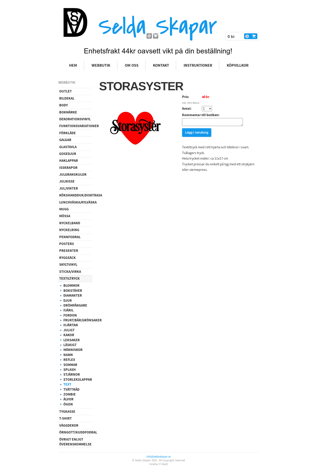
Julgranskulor (73, 174)
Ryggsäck (67, 257)
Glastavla (68, 147)
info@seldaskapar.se (158, 456)
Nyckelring (69, 230)
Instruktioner (198, 65)
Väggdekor (68, 425)
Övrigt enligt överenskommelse (75, 442)
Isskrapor (68, 167)
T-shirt (65, 418)
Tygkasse (67, 411)
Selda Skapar (157, 26)
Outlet (65, 91)
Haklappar (68, 160)
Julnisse (67, 181)
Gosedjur (67, 153)
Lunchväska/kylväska (75, 202)
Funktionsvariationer (75, 126)
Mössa (64, 216)
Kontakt (161, 65)
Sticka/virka (70, 271)
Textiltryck (69, 278)
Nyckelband (69, 223)
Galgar (65, 140)
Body (63, 105)
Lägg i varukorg (196, 134)
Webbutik (101, 65)
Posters (66, 243)
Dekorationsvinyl (75, 119)
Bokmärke (68, 112)
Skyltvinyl (68, 264)
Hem (73, 65)
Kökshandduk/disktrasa (75, 195)
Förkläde (67, 133)
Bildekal (66, 98)
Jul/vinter (68, 188)
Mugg (64, 209)
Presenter (68, 250)
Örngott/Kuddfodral (75, 432)
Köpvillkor (238, 65)
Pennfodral (70, 237)
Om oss (131, 65)
